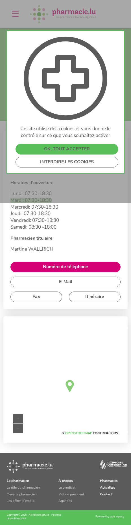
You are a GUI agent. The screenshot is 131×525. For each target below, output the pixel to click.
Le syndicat (66, 487)
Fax (36, 297)
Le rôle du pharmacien (23, 487)
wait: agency (117, 516)
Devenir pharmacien (22, 494)
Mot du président (71, 494)
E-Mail (65, 282)
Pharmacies (109, 481)
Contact (106, 494)
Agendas (65, 501)
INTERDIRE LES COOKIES (67, 162)
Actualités (107, 487)
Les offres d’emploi (21, 501)
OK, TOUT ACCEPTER (67, 149)
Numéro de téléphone (65, 267)
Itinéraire (94, 297)
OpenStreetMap (78, 433)
